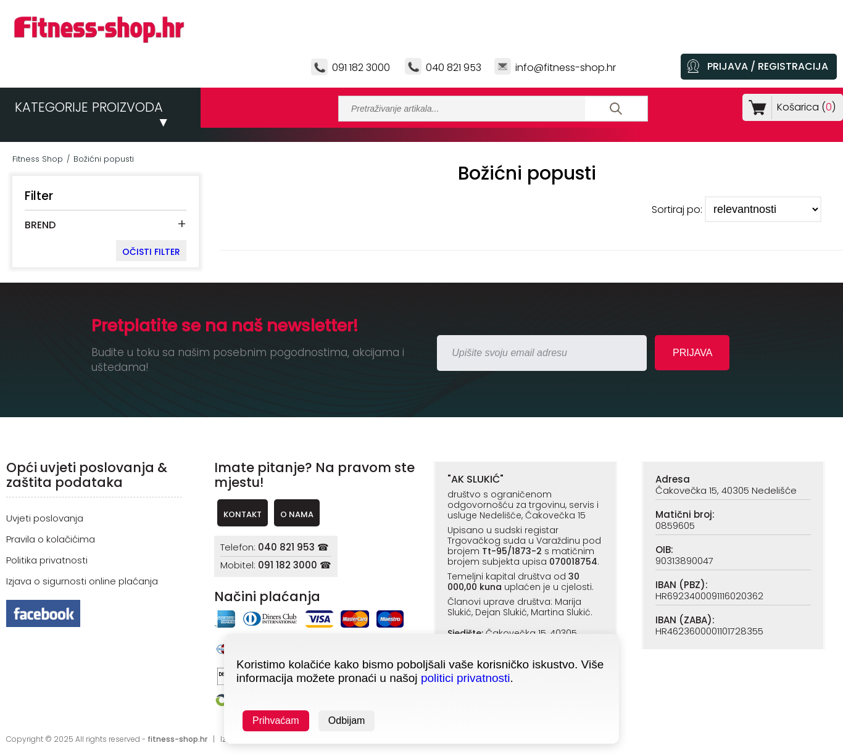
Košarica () (804, 107)
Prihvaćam (275, 720)
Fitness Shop (37, 159)
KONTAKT (242, 514)
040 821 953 (453, 67)
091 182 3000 (361, 67)
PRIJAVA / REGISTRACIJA (767, 66)
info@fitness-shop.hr (565, 67)
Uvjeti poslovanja (44, 518)
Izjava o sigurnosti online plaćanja (82, 581)
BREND (40, 225)
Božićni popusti (103, 159)
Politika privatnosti (47, 560)
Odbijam (346, 720)
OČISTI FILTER (151, 252)
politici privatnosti (465, 677)
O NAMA (297, 514)
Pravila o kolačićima (50, 539)
